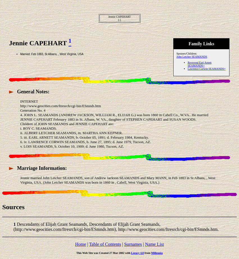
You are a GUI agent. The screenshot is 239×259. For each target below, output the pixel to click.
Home (80, 244)
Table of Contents (105, 244)
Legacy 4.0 (137, 253)
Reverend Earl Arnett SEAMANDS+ (199, 64)
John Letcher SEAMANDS (191, 56)
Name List (154, 244)
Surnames (133, 244)
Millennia (157, 253)
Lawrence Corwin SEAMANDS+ (207, 68)
